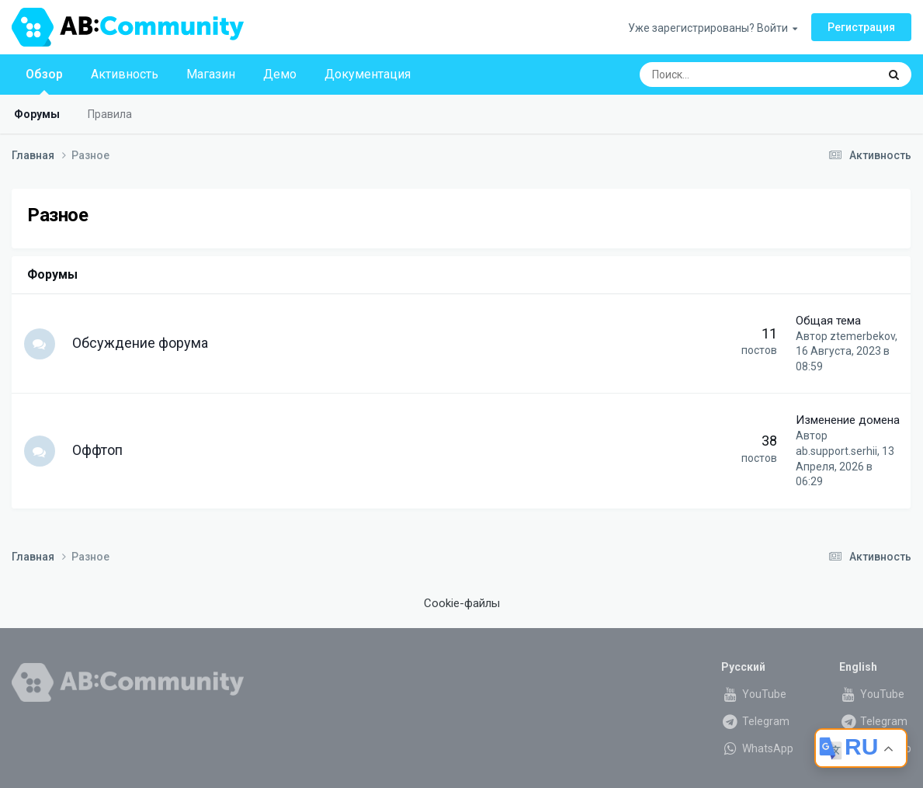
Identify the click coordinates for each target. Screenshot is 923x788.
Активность (124, 74)
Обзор (44, 81)
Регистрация (861, 27)
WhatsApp (757, 748)
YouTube (753, 694)
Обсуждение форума (140, 343)
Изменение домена (848, 420)
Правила (110, 114)
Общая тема (828, 321)
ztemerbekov (862, 336)
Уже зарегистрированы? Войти (712, 28)
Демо (280, 74)
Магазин (210, 74)
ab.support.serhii (836, 451)
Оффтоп (97, 450)
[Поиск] (717, 74)
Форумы (37, 114)
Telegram (755, 721)
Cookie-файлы (462, 603)
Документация (367, 74)
